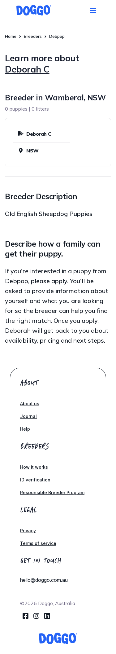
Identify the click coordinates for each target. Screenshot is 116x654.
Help (25, 429)
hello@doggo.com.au (44, 580)
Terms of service (38, 543)
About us (29, 403)
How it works (34, 467)
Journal (28, 416)
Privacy (28, 530)
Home (10, 36)
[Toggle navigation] (93, 10)
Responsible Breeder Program (52, 492)
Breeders (33, 36)
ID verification (35, 479)
